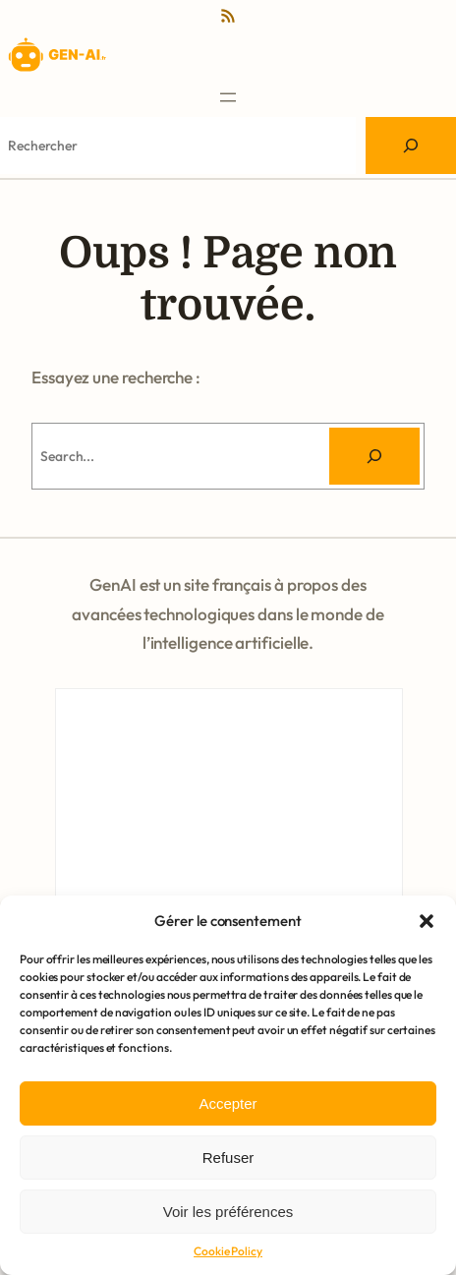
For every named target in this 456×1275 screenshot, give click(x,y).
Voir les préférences (228, 1211)
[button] (426, 921)
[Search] (411, 145)
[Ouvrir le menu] (228, 97)
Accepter (227, 1103)
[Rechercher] (374, 456)
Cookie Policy (228, 1251)
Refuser (228, 1157)
